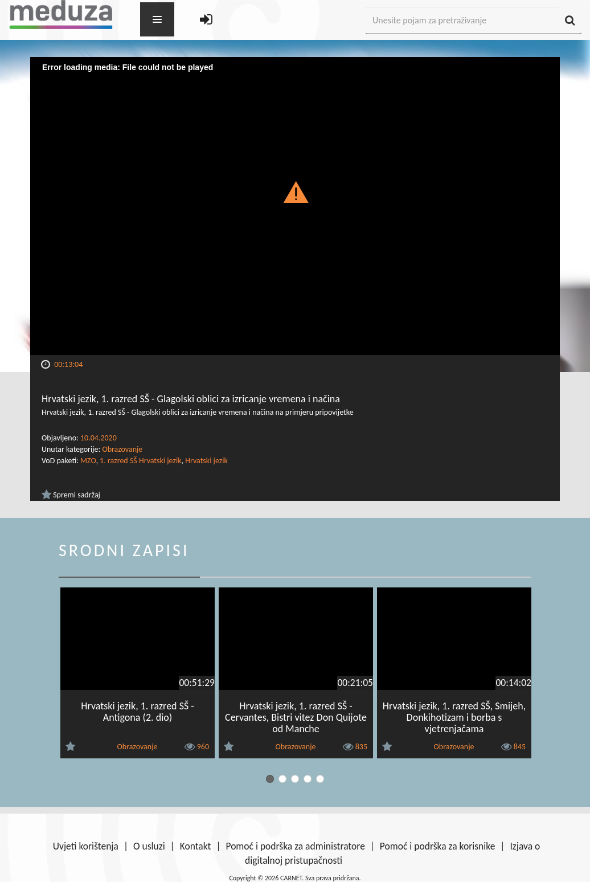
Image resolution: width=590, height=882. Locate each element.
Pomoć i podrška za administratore (295, 846)
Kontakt (195, 846)
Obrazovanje (122, 449)
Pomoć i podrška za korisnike (437, 846)
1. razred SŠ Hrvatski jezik (140, 461)
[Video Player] (295, 206)
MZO (88, 461)
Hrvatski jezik (206, 461)
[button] (295, 191)
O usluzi (149, 846)
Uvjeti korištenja (85, 846)
